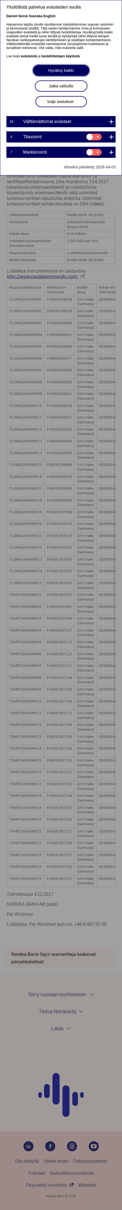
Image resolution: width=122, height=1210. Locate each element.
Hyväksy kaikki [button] (61, 70)
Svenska (35, 16)
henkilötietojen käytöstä (60, 56)
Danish (12, 16)
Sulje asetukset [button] (60, 101)
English (50, 16)
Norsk (23, 16)
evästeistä (29, 56)
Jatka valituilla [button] (61, 86)
